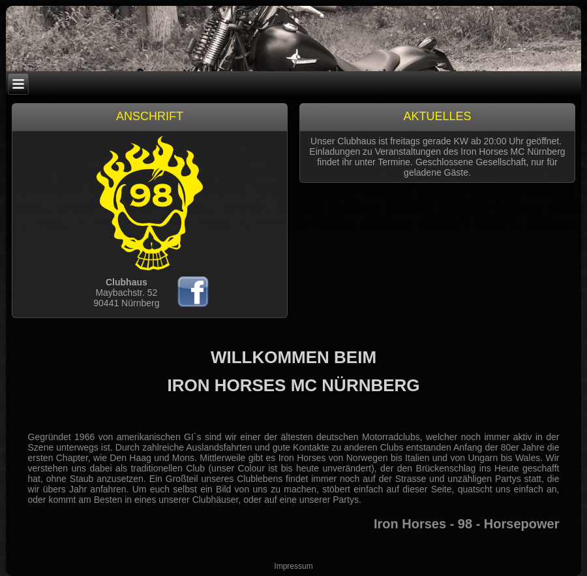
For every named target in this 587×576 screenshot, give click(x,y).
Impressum (293, 566)
